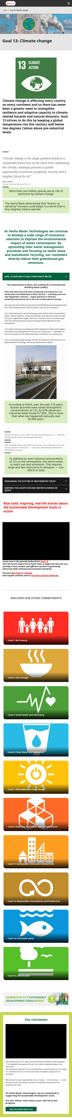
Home (5, 10)
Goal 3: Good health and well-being (36, 702)
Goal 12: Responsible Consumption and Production (36, 889)
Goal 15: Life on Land (36, 963)
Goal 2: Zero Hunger (36, 665)
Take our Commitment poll (21, 1109)
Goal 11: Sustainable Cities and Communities (36, 851)
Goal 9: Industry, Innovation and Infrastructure (36, 814)
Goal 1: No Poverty (36, 628)
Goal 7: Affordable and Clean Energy (36, 777)
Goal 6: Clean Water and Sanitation (36, 740)
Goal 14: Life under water (36, 926)
